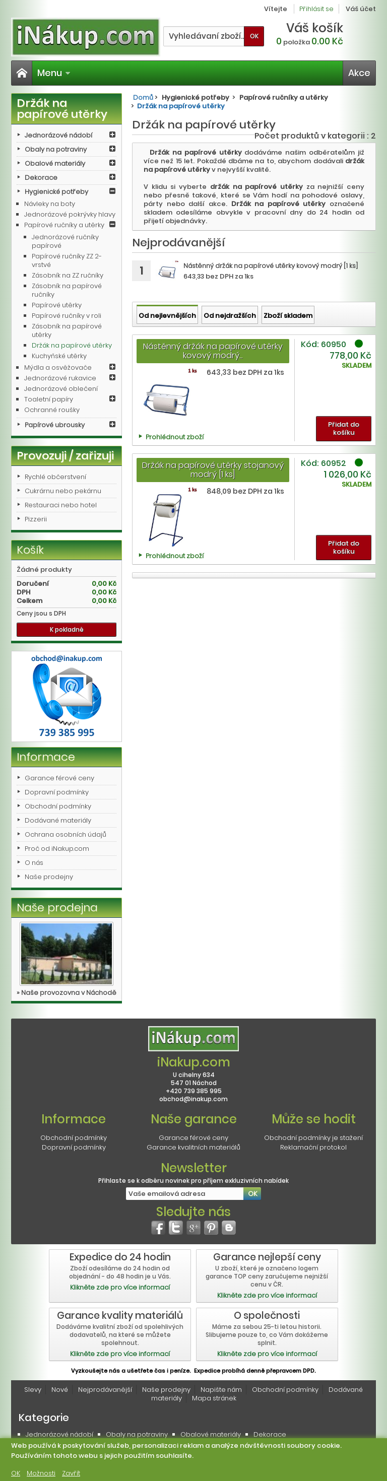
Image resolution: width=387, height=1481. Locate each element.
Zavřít (71, 1473)
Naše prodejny (49, 877)
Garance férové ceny (59, 778)
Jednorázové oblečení (61, 388)
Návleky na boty (49, 204)
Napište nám (221, 1389)
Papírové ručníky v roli (66, 315)
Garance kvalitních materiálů (193, 1147)
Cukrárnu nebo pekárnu (63, 491)
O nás (34, 862)
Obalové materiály (55, 163)
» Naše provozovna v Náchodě (66, 992)
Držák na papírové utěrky (72, 345)
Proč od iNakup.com (57, 848)
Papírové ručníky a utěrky (64, 225)
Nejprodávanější (105, 1389)
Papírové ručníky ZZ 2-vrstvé (67, 260)
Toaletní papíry (48, 399)
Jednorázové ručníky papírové (65, 241)
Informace (46, 757)
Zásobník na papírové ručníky (67, 290)
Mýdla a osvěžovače (58, 367)
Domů (143, 97)
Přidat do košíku (343, 428)
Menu (54, 72)
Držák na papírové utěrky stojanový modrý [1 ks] (213, 469)
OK (15, 1473)
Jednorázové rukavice (60, 378)
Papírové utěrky (57, 305)
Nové (59, 1389)
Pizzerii (36, 519)
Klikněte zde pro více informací (120, 1287)
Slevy (32, 1389)
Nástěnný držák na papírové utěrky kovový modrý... (213, 351)
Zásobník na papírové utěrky (67, 330)
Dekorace (41, 177)
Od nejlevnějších (167, 315)
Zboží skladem (288, 315)
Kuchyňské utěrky (59, 356)
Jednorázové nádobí (58, 135)
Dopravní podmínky (57, 792)
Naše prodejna (57, 907)
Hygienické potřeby (56, 191)
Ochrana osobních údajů (65, 834)
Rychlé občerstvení (55, 477)
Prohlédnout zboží (175, 437)
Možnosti (41, 1473)
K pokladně (67, 629)
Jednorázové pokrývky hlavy (69, 214)
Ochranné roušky (52, 410)
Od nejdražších (230, 315)
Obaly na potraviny (56, 149)
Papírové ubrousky (55, 425)
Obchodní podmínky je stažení (313, 1137)
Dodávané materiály (58, 820)
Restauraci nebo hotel (61, 505)
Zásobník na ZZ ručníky (67, 275)
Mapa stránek (214, 1398)
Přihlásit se (316, 9)
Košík (30, 550)
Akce (359, 72)
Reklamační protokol (313, 1147)
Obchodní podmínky (58, 806)
